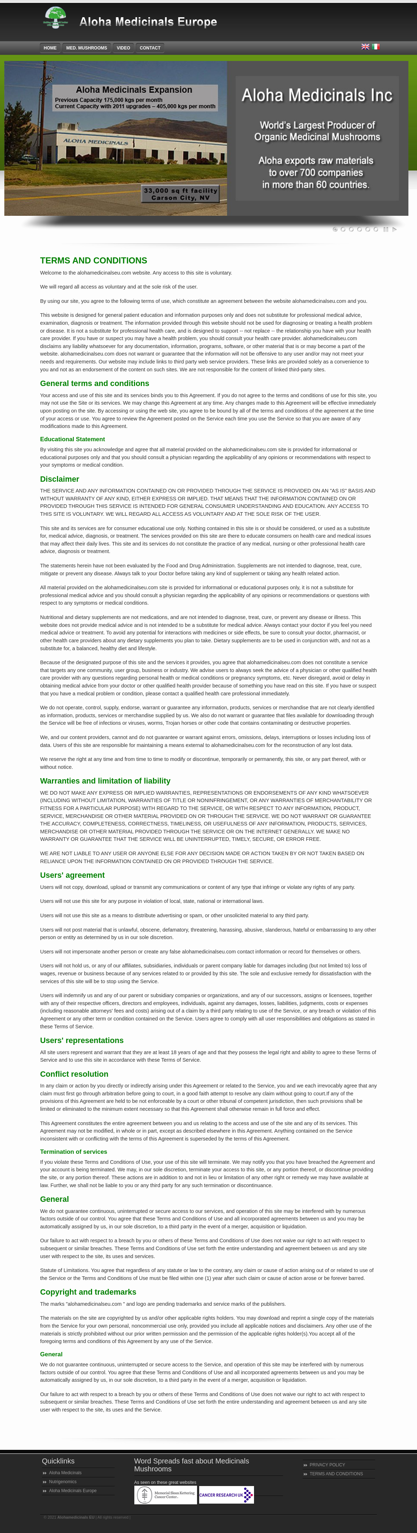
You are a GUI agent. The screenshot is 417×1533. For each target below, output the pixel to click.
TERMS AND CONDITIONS (336, 1473)
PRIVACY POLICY (327, 1464)
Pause (386, 230)
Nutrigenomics (63, 1481)
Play (395, 230)
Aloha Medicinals (65, 1472)
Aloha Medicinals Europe (73, 1490)
